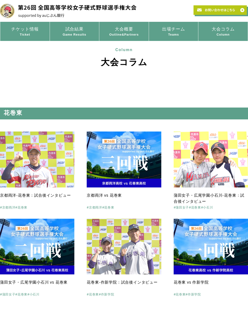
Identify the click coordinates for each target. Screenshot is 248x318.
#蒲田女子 (181, 207)
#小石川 (207, 207)
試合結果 (75, 32)
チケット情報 (25, 32)
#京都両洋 (7, 207)
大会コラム (223, 32)
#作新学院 (106, 294)
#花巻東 (21, 207)
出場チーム (174, 32)
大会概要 (124, 32)
